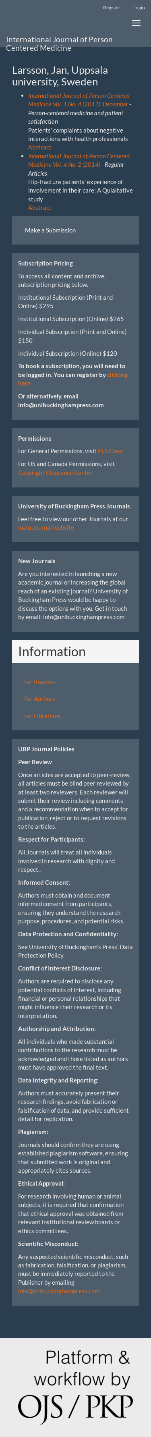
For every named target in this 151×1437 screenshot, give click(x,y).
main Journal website (46, 527)
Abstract (40, 147)
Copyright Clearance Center (55, 472)
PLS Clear (111, 450)
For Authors (39, 698)
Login (139, 7)
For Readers (40, 681)
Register (111, 7)
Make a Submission (50, 230)
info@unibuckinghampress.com (58, 1290)
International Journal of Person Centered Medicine (59, 41)
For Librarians (42, 716)
